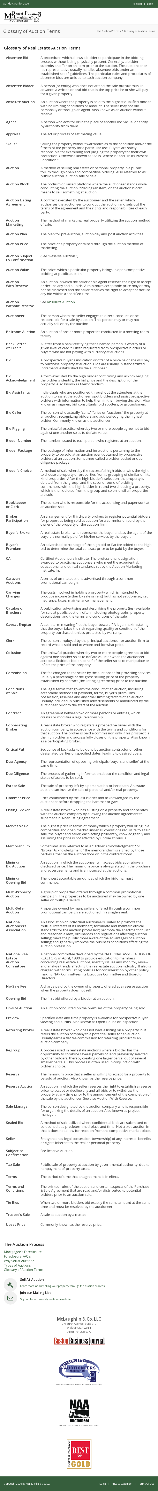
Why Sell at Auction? (19, 1261)
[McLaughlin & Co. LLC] (23, 15)
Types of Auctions (17, 1265)
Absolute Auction (61, 302)
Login (150, 4)
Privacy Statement (122, 1483)
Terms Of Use (146, 1483)
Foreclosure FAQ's (17, 1256)
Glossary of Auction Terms (24, 1269)
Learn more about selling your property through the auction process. (62, 1286)
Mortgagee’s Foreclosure (23, 1252)
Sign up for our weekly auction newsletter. (46, 1299)
